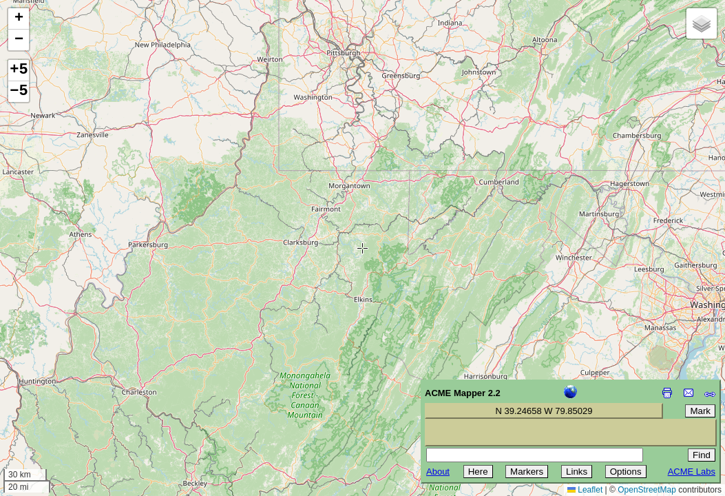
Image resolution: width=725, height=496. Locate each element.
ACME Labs (691, 471)
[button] (18, 19)
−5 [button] (19, 91)
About (438, 471)
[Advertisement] (73, 398)
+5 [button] (19, 70)
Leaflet (584, 490)
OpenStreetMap (647, 490)
